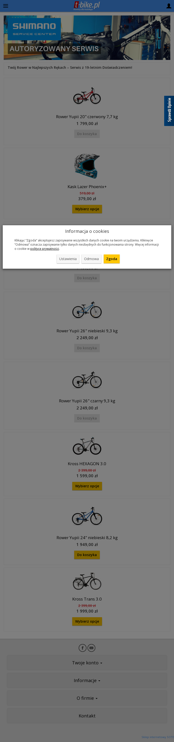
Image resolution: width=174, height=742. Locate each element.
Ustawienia (68, 258)
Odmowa (91, 258)
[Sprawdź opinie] (169, 112)
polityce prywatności (44, 249)
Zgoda (111, 258)
